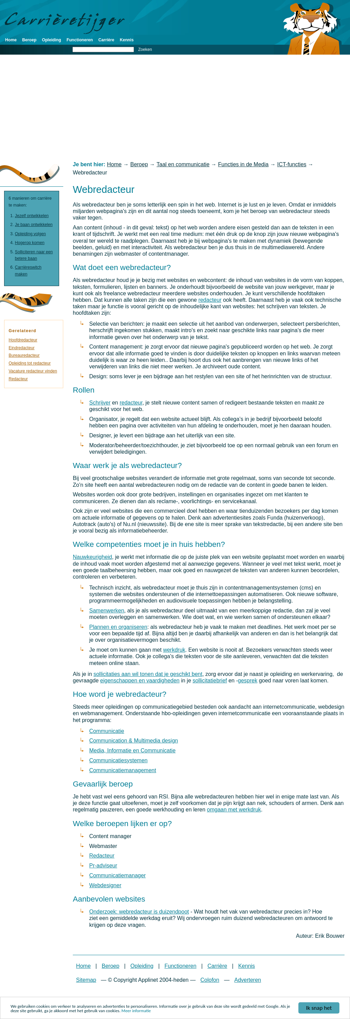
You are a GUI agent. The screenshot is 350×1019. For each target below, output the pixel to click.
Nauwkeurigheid (92, 557)
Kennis (127, 40)
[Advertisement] (175, 108)
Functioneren (80, 40)
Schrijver (99, 403)
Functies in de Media (243, 164)
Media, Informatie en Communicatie (132, 750)
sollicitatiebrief (210, 680)
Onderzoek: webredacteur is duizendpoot (139, 912)
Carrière (106, 40)
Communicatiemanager (117, 875)
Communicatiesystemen (118, 760)
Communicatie (106, 731)
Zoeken (145, 49)
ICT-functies (291, 164)
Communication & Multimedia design (133, 741)
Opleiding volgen (30, 233)
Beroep (29, 40)
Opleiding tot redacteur (30, 363)
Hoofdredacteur (23, 340)
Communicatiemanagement (122, 770)
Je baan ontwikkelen (34, 224)
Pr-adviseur (103, 865)
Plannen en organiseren (118, 627)
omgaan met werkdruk (234, 809)
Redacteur (102, 856)
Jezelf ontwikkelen (32, 215)
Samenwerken (106, 610)
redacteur (209, 300)
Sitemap (86, 980)
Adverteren (247, 980)
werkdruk (174, 650)
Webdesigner (105, 885)
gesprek (247, 680)
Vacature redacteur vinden (33, 371)
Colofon (209, 980)
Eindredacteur (22, 347)
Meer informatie (136, 1011)
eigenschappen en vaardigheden (139, 680)
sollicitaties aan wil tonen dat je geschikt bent (147, 674)
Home (11, 40)
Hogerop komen (30, 242)
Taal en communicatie (183, 164)
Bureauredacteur (24, 355)
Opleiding (51, 40)
